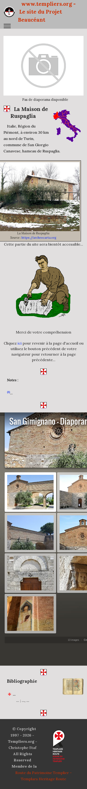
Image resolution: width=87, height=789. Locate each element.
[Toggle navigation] (7, 26)
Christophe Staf (22, 747)
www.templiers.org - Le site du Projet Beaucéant (47, 11)
